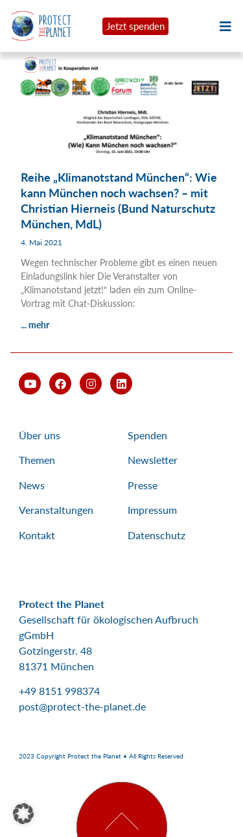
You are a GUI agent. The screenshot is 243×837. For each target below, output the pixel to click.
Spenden (147, 435)
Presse (142, 485)
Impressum (152, 509)
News (32, 485)
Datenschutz (156, 535)
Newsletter (153, 460)
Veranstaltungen (56, 509)
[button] (23, 813)
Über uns (39, 435)
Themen (37, 460)
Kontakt (37, 535)
